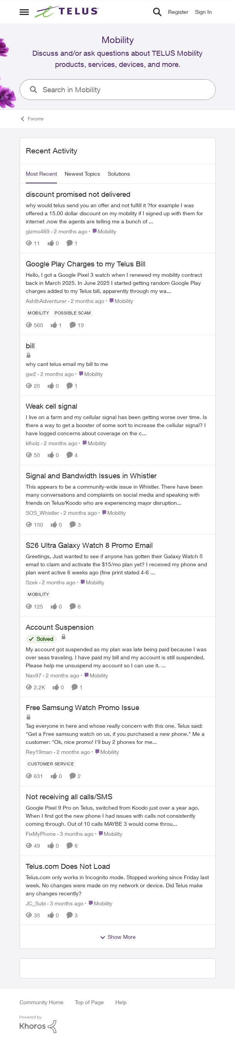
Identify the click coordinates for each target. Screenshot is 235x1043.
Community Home (41, 1002)
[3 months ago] (75, 834)
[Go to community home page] (68, 12)
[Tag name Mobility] (38, 313)
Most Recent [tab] (41, 173)
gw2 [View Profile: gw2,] (31, 373)
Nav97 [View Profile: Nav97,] (34, 675)
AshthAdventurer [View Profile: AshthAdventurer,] (46, 301)
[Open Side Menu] (24, 12)
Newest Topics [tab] (82, 173)
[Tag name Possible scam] (73, 313)
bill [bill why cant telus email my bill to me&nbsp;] (30, 345)
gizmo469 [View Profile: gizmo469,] (38, 231)
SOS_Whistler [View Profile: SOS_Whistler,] (42, 512)
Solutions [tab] (119, 173)
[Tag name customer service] (51, 764)
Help (121, 1002)
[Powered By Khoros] (118, 1024)
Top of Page (89, 1002)
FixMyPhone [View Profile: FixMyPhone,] (41, 833)
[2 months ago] (69, 231)
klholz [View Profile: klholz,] (33, 443)
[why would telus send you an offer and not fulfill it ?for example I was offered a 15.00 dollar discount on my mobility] (118, 213)
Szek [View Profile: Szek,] (32, 582)
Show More (118, 936)
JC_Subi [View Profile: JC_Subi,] (36, 903)
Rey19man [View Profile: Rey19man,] (39, 752)
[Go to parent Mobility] (102, 231)
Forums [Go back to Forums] (31, 119)
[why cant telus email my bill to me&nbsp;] (118, 363)
